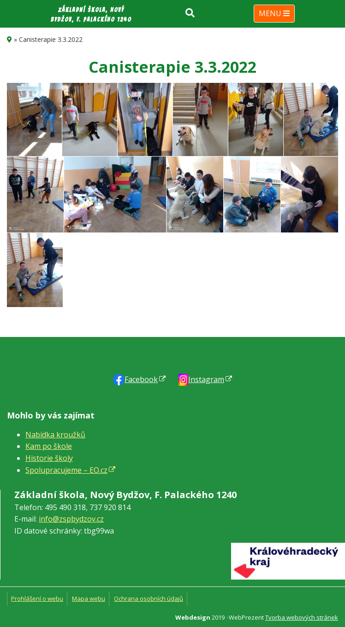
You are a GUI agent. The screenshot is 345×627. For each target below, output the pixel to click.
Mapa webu (88, 598)
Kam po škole (48, 446)
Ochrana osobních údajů (148, 598)
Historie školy (49, 458)
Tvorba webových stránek (301, 617)
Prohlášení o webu (37, 598)
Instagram (206, 379)
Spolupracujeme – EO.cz (66, 470)
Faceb (141, 379)
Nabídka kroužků (55, 435)
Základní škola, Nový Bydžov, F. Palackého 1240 (91, 15)
